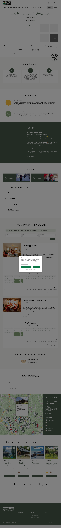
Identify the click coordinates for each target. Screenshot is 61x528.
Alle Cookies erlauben (26, 266)
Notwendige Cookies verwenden (30, 269)
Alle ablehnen (36, 266)
